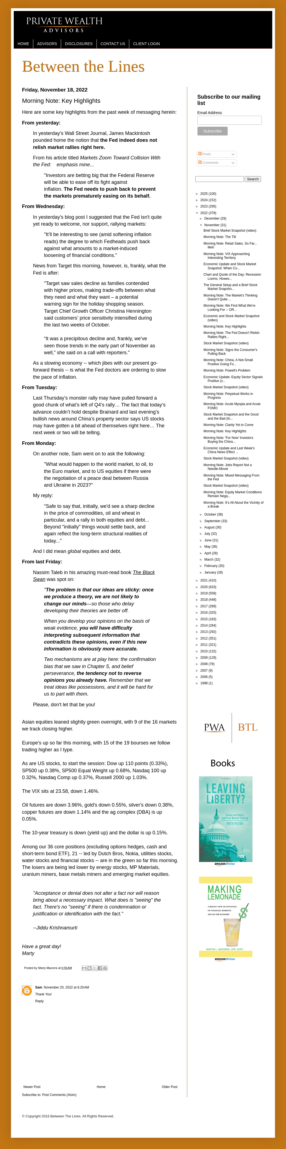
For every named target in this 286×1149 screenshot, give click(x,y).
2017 (204, 606)
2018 (204, 600)
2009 (204, 658)
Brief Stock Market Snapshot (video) (230, 230)
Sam (38, 987)
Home (101, 1087)
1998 (204, 683)
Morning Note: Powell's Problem (227, 370)
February (211, 566)
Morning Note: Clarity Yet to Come (228, 425)
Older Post (169, 1087)
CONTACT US (113, 43)
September (212, 521)
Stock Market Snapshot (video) (226, 343)
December (212, 218)
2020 (204, 587)
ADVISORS (47, 43)
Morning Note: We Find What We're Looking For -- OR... (229, 307)
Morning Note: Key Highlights (225, 326)
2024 (204, 200)
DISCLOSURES (78, 43)
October (210, 514)
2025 (204, 194)
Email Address (209, 112)
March (209, 559)
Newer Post (31, 1087)
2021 (204, 580)
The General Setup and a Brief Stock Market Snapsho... (230, 287)
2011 (204, 645)
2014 (204, 625)
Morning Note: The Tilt (220, 237)
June (208, 540)
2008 (204, 664)
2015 (204, 619)
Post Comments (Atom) (59, 1095)
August (210, 527)
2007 (204, 670)
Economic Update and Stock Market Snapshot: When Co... (230, 266)
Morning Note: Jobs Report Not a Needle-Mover (228, 467)
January (210, 572)
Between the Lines (83, 66)
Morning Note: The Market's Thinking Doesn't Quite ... (230, 297)
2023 (204, 206)
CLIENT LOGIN (146, 43)
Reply (39, 1001)
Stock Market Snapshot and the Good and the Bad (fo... (231, 416)
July (207, 534)
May (207, 547)
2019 (204, 593)
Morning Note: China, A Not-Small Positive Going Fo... (228, 362)
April (208, 553)
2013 (204, 632)
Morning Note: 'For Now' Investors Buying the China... (228, 440)
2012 (204, 638)
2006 (204, 677)
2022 (204, 213)
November (212, 225)
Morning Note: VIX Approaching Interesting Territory (227, 256)
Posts (204, 154)
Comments (208, 163)
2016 (204, 612)
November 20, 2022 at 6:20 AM (66, 987)
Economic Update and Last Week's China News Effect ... (229, 450)
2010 (204, 651)
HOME (23, 43)
